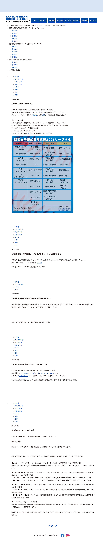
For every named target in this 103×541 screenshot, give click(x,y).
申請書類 (84, 20)
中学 (16, 95)
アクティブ (18, 82)
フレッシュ (18, 84)
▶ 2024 (14, 33)
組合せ (35, 115)
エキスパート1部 (29, 373)
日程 (43, 115)
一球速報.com (23, 376)
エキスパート (19, 79)
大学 (16, 89)
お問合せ (93, 20)
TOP (34, 20)
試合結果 (60, 20)
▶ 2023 (14, 36)
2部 (38, 373)
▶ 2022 (14, 38)
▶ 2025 (14, 31)
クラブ (17, 87)
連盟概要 (68, 20)
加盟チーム (76, 20)
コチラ (39, 263)
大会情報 (51, 20)
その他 (17, 76)
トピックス (43, 20)
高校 (16, 92)
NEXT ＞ (53, 525)
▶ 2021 (14, 41)
